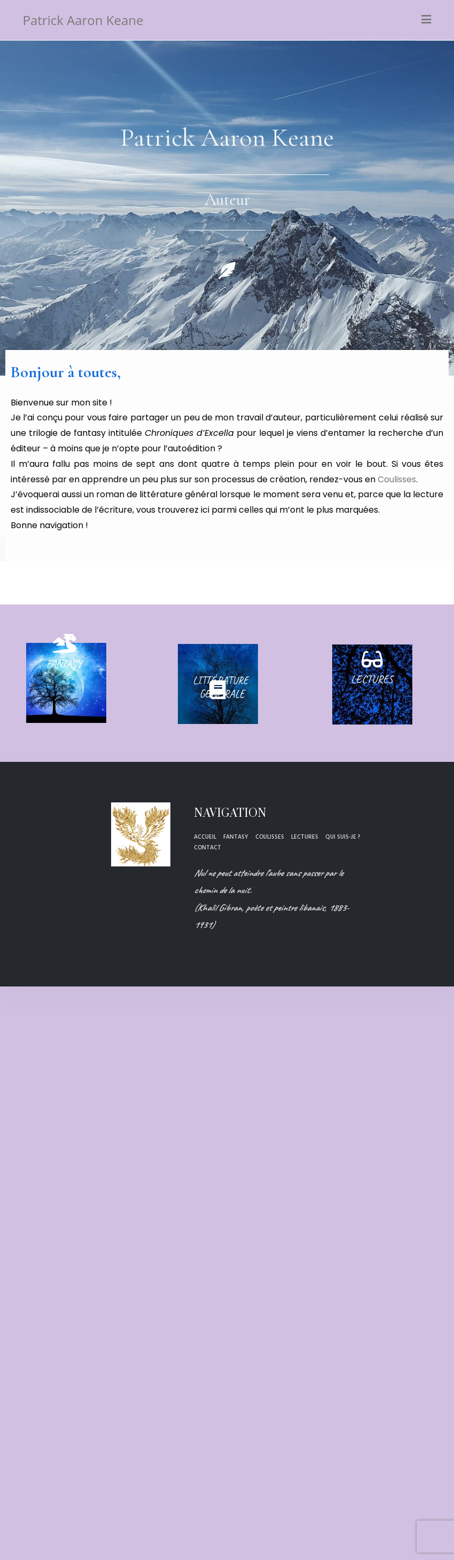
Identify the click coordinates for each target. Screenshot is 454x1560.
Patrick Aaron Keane (83, 20)
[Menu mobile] (426, 20)
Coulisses (397, 479)
